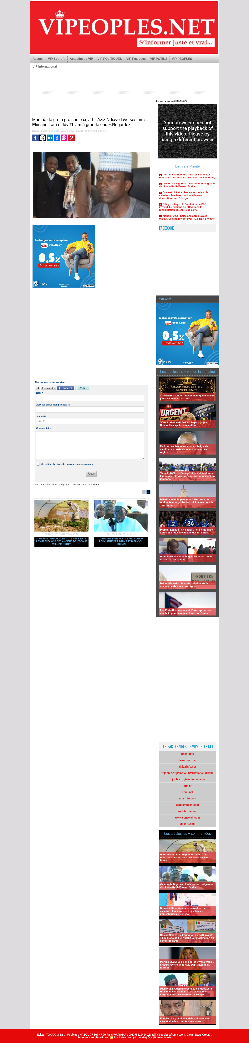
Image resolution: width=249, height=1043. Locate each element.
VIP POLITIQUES (109, 58)
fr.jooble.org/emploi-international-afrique (188, 773)
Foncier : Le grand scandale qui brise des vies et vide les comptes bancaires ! (184, 1020)
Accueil (38, 58)
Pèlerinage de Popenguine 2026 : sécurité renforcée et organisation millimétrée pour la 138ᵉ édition (186, 502)
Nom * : (40, 393)
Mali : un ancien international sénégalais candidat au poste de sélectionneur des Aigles (184, 449)
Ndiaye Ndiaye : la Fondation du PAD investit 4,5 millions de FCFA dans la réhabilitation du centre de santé (182, 209)
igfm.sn (187, 785)
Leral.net (187, 792)
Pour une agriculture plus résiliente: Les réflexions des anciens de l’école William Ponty (61, 541)
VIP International (45, 66)
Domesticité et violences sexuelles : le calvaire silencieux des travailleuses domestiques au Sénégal (183, 197)
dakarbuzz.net (187, 760)
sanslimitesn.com (187, 804)
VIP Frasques (136, 58)
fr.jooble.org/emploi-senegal (188, 779)
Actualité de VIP (81, 58)
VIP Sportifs (56, 58)
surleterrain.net (187, 811)
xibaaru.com (187, 823)
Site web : (41, 416)
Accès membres (86, 1037)
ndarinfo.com (187, 798)
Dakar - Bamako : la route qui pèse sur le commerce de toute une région (184, 585)
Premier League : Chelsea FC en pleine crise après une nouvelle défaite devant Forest (186, 531)
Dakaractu (187, 753)
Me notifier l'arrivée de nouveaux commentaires (67, 464)
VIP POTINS (158, 58)
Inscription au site (137, 1037)
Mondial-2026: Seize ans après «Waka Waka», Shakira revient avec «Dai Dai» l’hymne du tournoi (187, 220)
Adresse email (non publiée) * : (53, 404)
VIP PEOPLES (182, 58)
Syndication (120, 1037)
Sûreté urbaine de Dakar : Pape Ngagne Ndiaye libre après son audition (183, 424)
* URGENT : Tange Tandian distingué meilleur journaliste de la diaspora (187, 397)
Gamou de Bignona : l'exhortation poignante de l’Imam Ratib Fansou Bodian (121, 541)
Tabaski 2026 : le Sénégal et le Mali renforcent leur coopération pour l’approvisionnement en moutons (187, 476)
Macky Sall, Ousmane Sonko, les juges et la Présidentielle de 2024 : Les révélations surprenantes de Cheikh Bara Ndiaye (186, 991)
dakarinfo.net (187, 766)
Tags (150, 1037)
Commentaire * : (45, 428)
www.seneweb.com (187, 817)
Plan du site (102, 1037)
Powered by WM (162, 1037)
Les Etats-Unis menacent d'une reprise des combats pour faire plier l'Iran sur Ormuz (185, 612)
